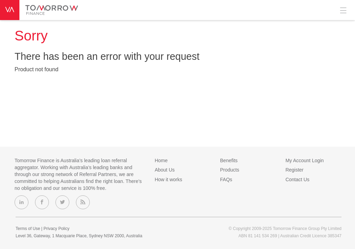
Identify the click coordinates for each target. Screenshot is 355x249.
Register (294, 170)
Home (161, 160)
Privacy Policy (56, 228)
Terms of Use (28, 228)
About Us (165, 170)
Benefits (229, 160)
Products (229, 170)
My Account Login (304, 160)
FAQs (226, 179)
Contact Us (297, 179)
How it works (168, 179)
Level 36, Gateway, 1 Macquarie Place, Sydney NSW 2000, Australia (79, 235)
